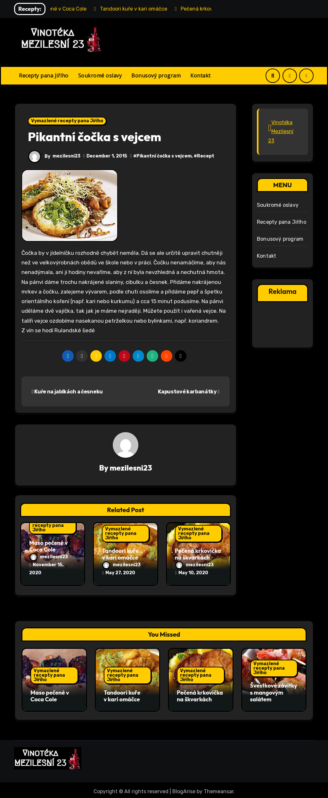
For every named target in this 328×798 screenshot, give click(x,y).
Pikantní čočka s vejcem (164, 156)
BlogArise (183, 788)
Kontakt (200, 75)
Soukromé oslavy (100, 75)
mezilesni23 (66, 156)
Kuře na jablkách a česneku (67, 392)
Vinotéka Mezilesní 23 (280, 131)
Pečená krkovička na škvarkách (198, 554)
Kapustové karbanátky (188, 392)
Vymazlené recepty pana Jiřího (67, 121)
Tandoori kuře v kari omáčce (120, 554)
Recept (205, 156)
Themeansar (219, 788)
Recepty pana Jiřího (44, 75)
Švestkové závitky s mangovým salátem (273, 691)
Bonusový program (156, 75)
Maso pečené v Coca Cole (48, 546)
